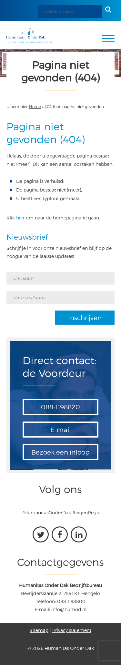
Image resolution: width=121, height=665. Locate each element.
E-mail (60, 429)
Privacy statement (71, 630)
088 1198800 (71, 601)
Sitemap (39, 630)
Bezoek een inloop (60, 452)
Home (35, 106)
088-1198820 (60, 407)
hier (20, 217)
